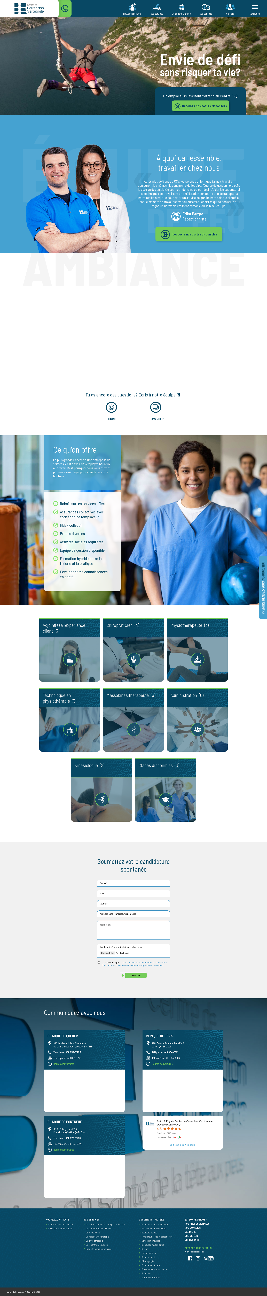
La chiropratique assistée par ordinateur (105, 1224)
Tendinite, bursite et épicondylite (157, 1236)
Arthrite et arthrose (151, 1277)
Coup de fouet (148, 1257)
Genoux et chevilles (151, 1240)
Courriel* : (104, 903)
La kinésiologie (93, 1232)
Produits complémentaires (99, 1248)
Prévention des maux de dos (155, 1269)
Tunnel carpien (149, 1252)
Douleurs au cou (149, 1232)
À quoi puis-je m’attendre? (60, 1224)
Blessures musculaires (153, 1244)
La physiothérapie (94, 1240)
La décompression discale (99, 1228)
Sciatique (146, 1273)
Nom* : (103, 893)
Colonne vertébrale (151, 1265)
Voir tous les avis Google (182, 1144)
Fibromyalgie (148, 1261)
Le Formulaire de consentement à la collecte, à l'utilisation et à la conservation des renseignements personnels (134, 964)
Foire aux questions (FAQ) (60, 1228)
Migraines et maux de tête (154, 1228)
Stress (145, 1248)
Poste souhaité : (107, 913)
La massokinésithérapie (97, 1236)
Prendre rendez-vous (263, 587)
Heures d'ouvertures (63, 1063)
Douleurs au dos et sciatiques (156, 1224)
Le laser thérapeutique (97, 1244)
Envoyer (136, 975)
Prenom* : (104, 883)
